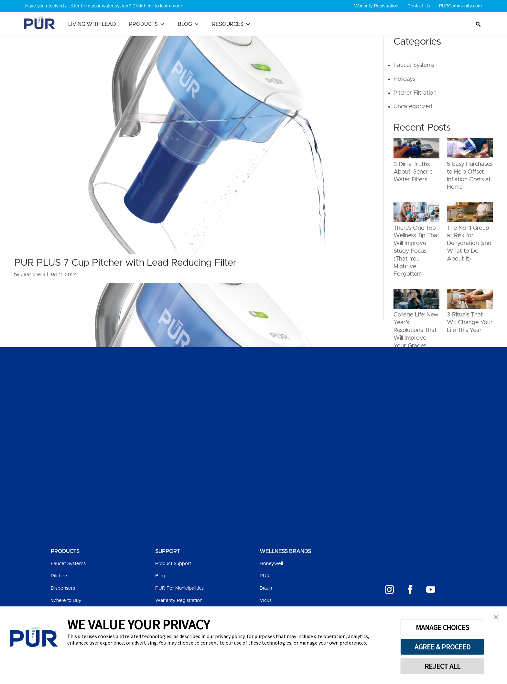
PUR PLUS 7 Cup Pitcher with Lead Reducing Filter (125, 263)
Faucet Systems (414, 65)
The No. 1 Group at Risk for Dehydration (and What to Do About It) (469, 243)
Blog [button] (188, 24)
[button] (478, 24)
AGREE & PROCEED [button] (442, 646)
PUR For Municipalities (179, 588)
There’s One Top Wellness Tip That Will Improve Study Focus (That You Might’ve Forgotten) (416, 251)
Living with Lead (92, 24)
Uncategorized (413, 107)
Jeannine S (33, 275)
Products (147, 24)
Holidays (404, 79)
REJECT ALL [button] (442, 666)
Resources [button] (231, 24)
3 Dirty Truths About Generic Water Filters (413, 172)
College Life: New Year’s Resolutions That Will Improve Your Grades (416, 330)
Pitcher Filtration (415, 93)
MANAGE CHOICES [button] (442, 627)
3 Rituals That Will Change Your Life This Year (470, 322)
